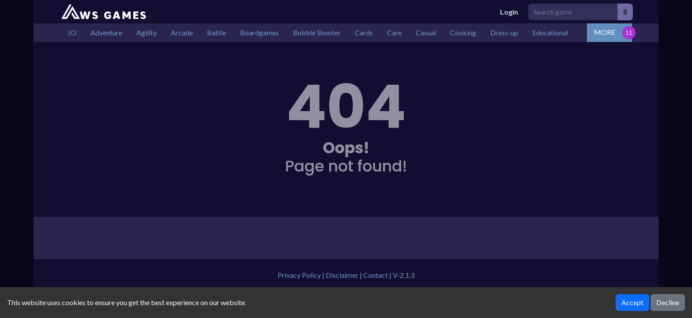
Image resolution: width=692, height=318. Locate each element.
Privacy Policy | (302, 275)
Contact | (378, 275)
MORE (604, 32)
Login (509, 12)
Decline (667, 302)
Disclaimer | (344, 275)
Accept (632, 302)
